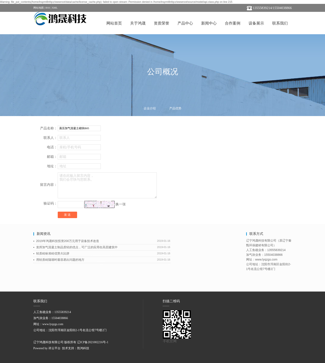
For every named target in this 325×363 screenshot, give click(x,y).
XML (55, 7)
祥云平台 (54, 348)
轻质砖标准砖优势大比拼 (52, 253)
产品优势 (175, 108)
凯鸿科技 (83, 348)
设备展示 (256, 23)
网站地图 (38, 7)
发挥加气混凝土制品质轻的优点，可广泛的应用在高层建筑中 (77, 247)
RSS (47, 7)
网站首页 (114, 23)
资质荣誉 (161, 23)
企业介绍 (150, 108)
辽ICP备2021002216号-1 (92, 342)
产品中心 (185, 23)
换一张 (120, 204)
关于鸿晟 (138, 23)
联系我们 (280, 23)
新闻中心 (209, 23)
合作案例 (232, 23)
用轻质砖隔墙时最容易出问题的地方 (60, 259)
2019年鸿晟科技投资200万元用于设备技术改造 (67, 241)
